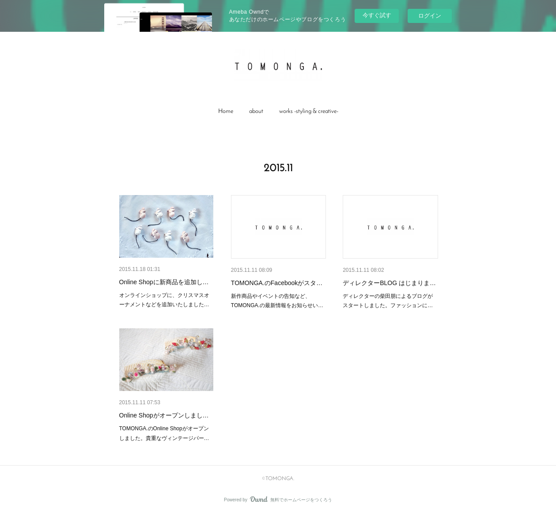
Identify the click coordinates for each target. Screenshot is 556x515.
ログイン (429, 15)
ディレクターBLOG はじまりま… (389, 282)
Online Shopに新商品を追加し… (164, 282)
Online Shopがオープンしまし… (164, 415)
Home (225, 111)
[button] (225, 111)
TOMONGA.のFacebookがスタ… (276, 282)
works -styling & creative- (308, 111)
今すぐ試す (377, 15)
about (256, 111)
